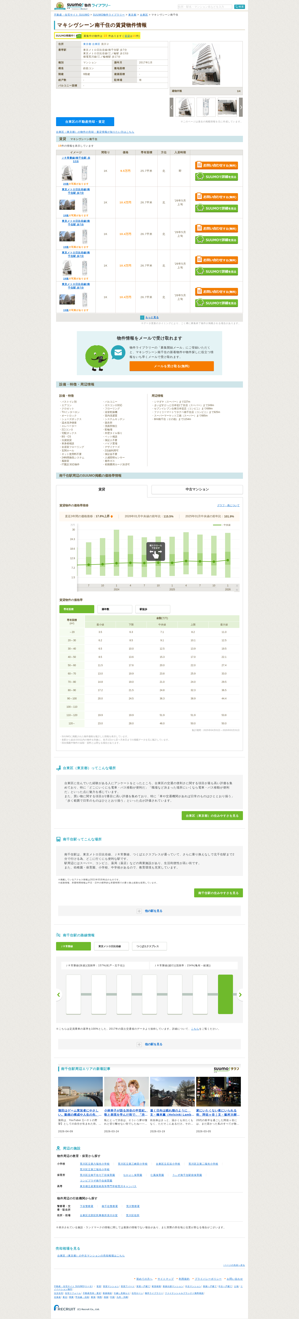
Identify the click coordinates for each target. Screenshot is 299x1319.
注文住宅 (58, 1293)
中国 (112, 1297)
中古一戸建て (225, 1286)
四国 (106, 1297)
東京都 (132, 14)
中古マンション (193, 1286)
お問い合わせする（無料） (216, 165)
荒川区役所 (133, 1215)
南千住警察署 (110, 1206)
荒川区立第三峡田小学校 (133, 1163)
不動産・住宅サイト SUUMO (71, 14)
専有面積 (69, 609)
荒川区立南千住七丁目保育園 (97, 1175)
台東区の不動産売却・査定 (85, 121)
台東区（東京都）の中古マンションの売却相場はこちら (91, 1255)
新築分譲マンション (173, 1286)
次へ (240, 994)
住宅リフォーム (73, 1293)
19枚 (66, 215)
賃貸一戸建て (143, 1286)
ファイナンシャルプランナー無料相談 (184, 1293)
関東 (71, 1297)
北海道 (57, 1297)
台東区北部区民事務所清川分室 (99, 1215)
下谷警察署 (86, 1206)
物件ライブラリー (154, 1293)
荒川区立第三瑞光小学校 (95, 1169)
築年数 (105, 609)
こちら (195, 1028)
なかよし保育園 (132, 1175)
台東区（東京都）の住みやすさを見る (212, 815)
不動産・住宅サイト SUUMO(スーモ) (73, 1286)
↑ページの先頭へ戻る (234, 1265)
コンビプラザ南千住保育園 (96, 1180)
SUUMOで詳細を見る (216, 176)
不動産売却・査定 (92, 1293)
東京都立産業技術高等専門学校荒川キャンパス (108, 1186)
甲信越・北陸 (82, 1297)
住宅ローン (137, 1293)
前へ (59, 994)
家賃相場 (156, 1286)
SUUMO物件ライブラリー (109, 14)
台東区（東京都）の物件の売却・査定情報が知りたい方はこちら (95, 131)
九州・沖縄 (122, 1297)
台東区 (144, 14)
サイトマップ (166, 1278)
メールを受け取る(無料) (172, 366)
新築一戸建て (210, 1286)
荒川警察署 (133, 1206)
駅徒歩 (143, 609)
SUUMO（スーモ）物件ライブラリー (82, 6)
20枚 (66, 184)
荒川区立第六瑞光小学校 (95, 1163)
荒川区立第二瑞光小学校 (203, 1163)
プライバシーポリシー (208, 1278)
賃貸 (127, 35)
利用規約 (184, 1278)
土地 (236, 1286)
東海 (93, 1297)
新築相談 (107, 1293)
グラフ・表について (228, 505)
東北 (65, 1297)
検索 (241, 6)
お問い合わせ (235, 1278)
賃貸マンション (111, 1286)
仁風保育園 (157, 1175)
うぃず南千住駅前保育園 (187, 1175)
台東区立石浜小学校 (168, 1163)
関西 (99, 1297)
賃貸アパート (128, 1286)
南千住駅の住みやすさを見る (218, 893)
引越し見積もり (122, 1293)
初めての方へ (144, 1278)
